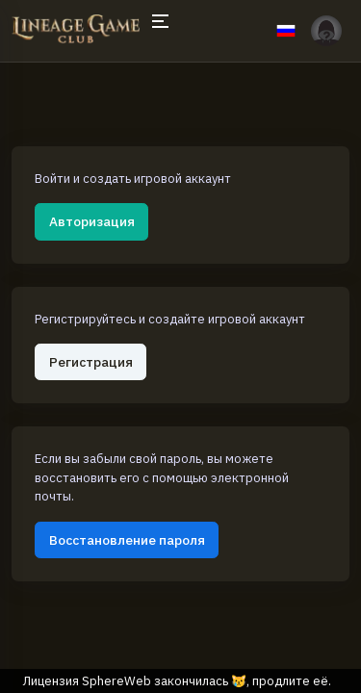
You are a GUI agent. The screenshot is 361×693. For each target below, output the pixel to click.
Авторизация (92, 221)
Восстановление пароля (127, 540)
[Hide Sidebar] (159, 31)
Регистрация (91, 362)
